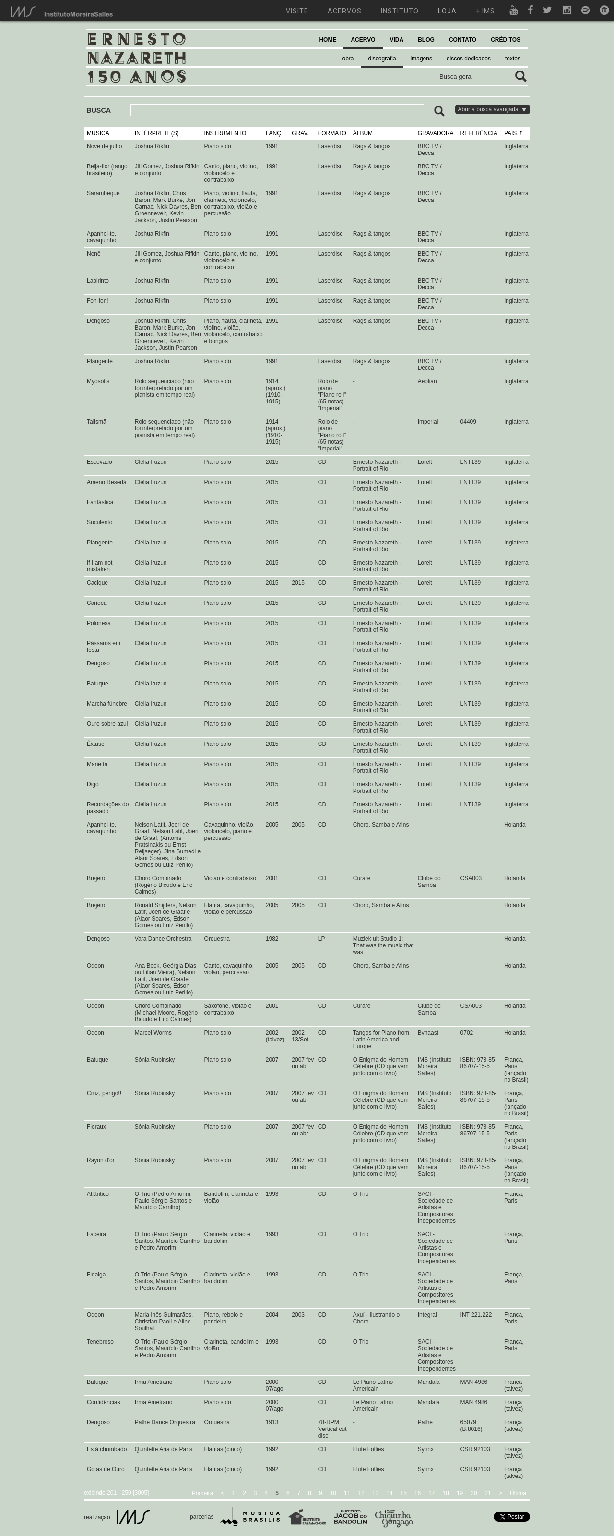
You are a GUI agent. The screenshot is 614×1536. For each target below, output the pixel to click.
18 (446, 1493)
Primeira (202, 1493)
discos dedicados (469, 58)
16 (417, 1493)
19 (460, 1493)
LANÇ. (274, 133)
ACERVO (363, 39)
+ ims (485, 11)
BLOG (426, 39)
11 (347, 1493)
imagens (421, 58)
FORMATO (332, 133)
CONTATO (462, 39)
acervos (345, 11)
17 (431, 1493)
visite (297, 11)
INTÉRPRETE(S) (157, 133)
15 (403, 1493)
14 (389, 1493)
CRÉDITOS (505, 39)
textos (512, 58)
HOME (327, 39)
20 (474, 1493)
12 (361, 1493)
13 (375, 1493)
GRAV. (300, 133)
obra (348, 58)
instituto (400, 11)
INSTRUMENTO (225, 133)
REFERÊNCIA (478, 133)
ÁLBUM (363, 133)
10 (333, 1493)
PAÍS (510, 133)
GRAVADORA (436, 133)
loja (447, 11)
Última (518, 1493)
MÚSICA (98, 133)
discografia (382, 58)
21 (488, 1493)
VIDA (397, 39)
